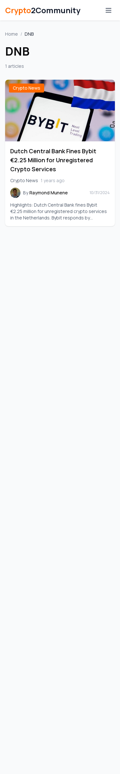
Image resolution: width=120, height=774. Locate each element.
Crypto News (26, 88)
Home (11, 34)
